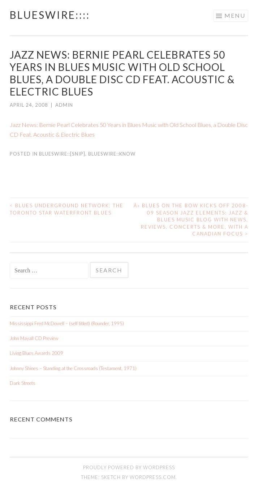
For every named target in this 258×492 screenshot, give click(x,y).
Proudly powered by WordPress (129, 467)
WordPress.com (153, 477)
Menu (234, 15)
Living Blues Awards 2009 (36, 353)
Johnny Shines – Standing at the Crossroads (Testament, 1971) (73, 368)
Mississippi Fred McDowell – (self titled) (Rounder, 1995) (67, 323)
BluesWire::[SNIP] (62, 154)
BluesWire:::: (50, 15)
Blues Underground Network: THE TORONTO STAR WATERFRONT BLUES (67, 209)
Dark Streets (22, 383)
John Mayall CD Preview (34, 338)
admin (64, 105)
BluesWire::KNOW (112, 154)
